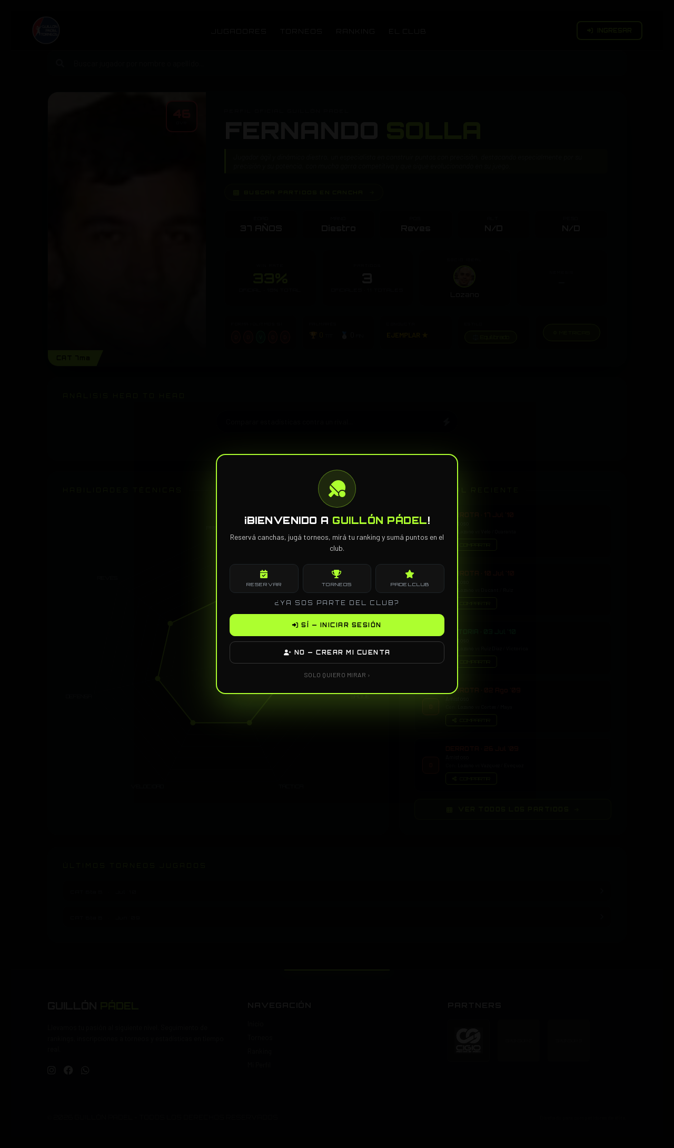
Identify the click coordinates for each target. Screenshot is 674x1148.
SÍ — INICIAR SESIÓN (337, 625)
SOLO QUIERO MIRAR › (337, 674)
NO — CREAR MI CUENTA (337, 652)
